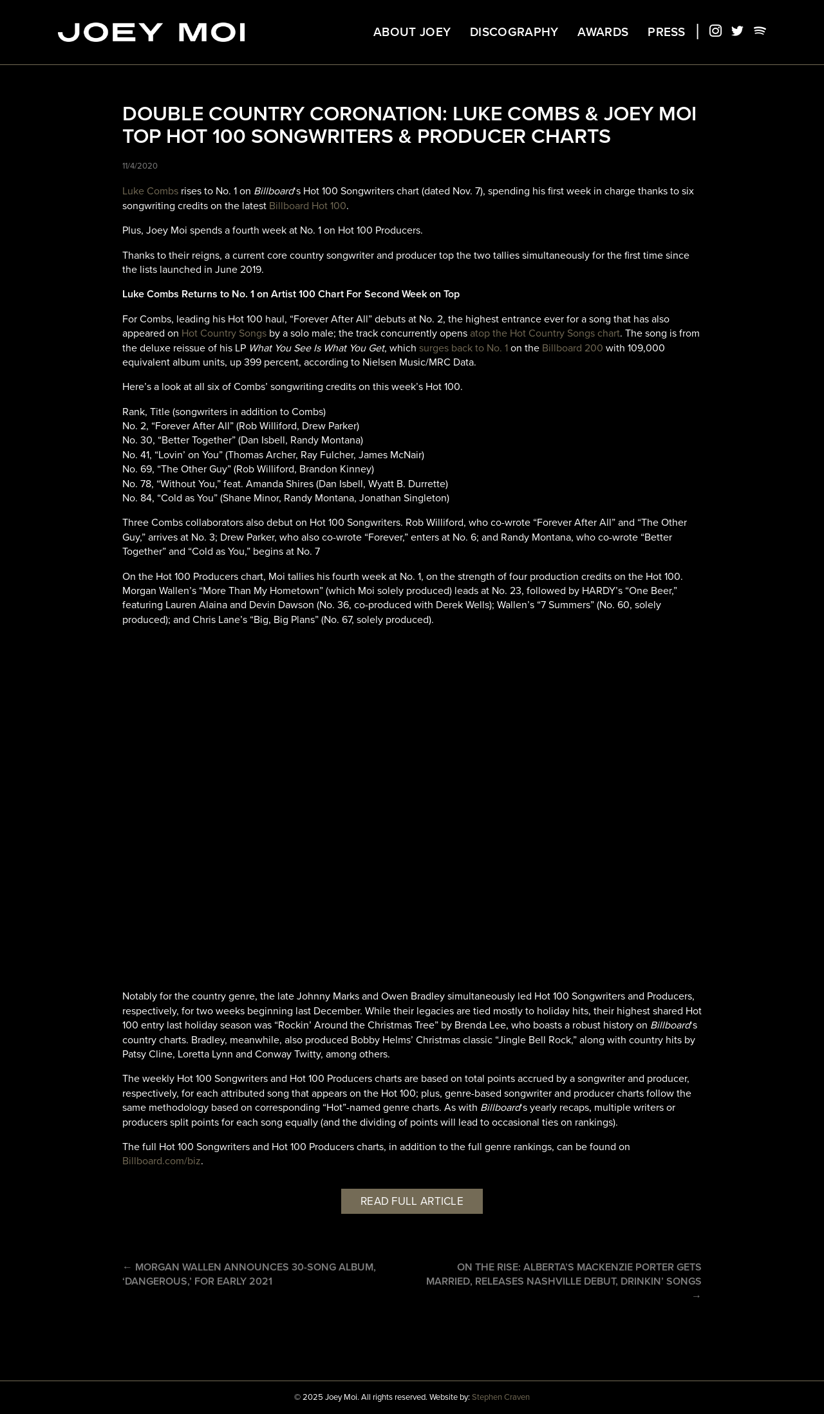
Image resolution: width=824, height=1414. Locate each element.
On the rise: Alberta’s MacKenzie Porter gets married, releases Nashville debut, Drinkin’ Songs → (564, 1282)
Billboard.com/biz (161, 1161)
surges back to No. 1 (463, 348)
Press (667, 32)
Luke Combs (150, 191)
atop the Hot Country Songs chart (545, 333)
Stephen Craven (501, 1397)
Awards (602, 32)
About (412, 32)
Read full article (412, 1201)
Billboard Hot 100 (307, 206)
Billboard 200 (572, 348)
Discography (514, 32)
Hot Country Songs (224, 333)
